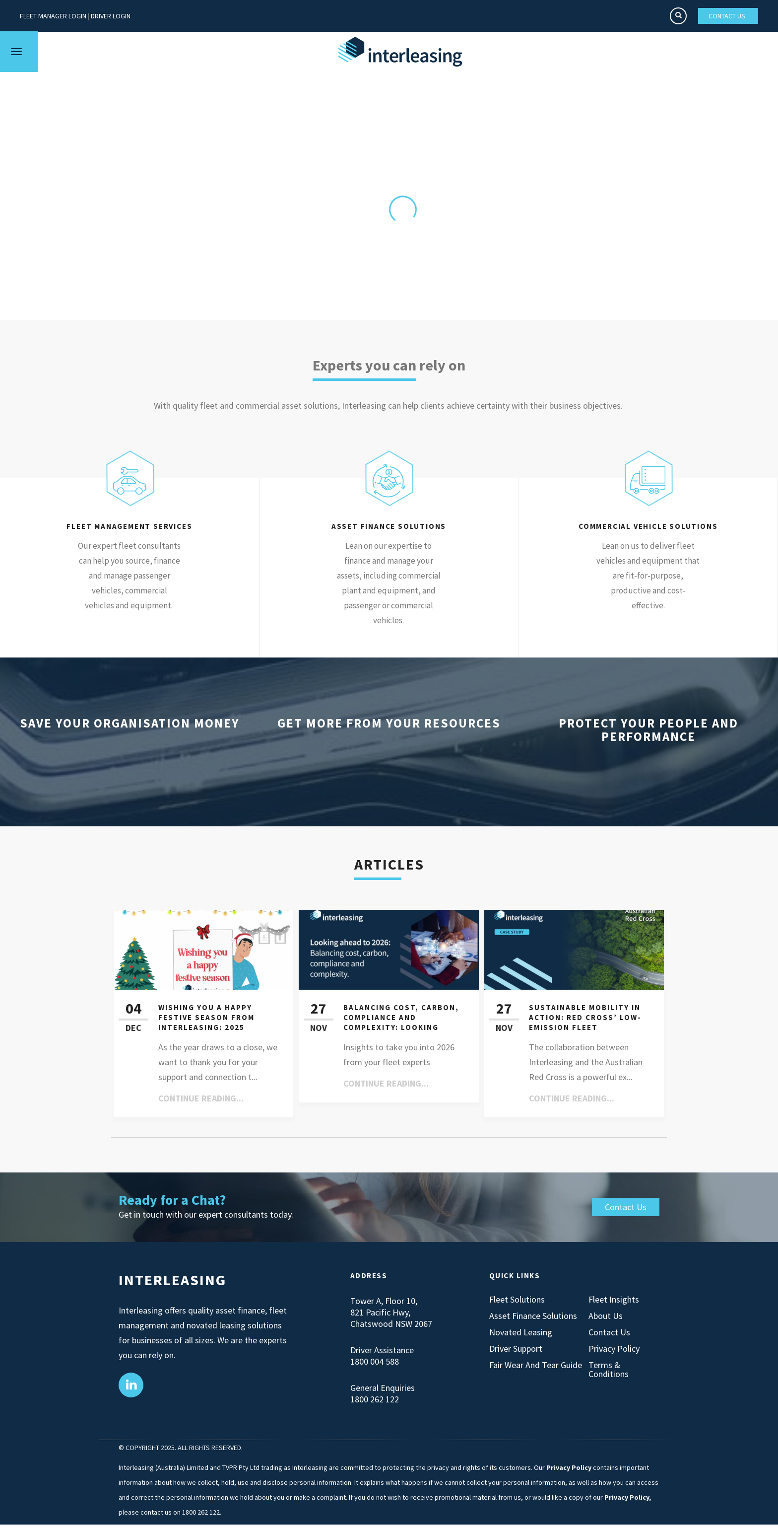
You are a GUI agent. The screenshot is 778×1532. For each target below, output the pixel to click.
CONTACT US (727, 15)
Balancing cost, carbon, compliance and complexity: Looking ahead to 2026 (401, 1022)
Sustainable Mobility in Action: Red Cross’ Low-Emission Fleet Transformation (585, 1022)
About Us (605, 1316)
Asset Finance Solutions (533, 1316)
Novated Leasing (520, 1332)
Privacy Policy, (627, 1497)
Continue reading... (201, 1098)
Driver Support (515, 1348)
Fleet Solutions (517, 1299)
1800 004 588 (374, 1361)
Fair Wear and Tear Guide (535, 1365)
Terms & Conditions (608, 1370)
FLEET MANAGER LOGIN (53, 15)
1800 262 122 (374, 1399)
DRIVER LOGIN (110, 15)
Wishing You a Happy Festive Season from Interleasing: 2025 (206, 1017)
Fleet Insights (613, 1299)
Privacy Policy (614, 1348)
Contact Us (626, 1207)
